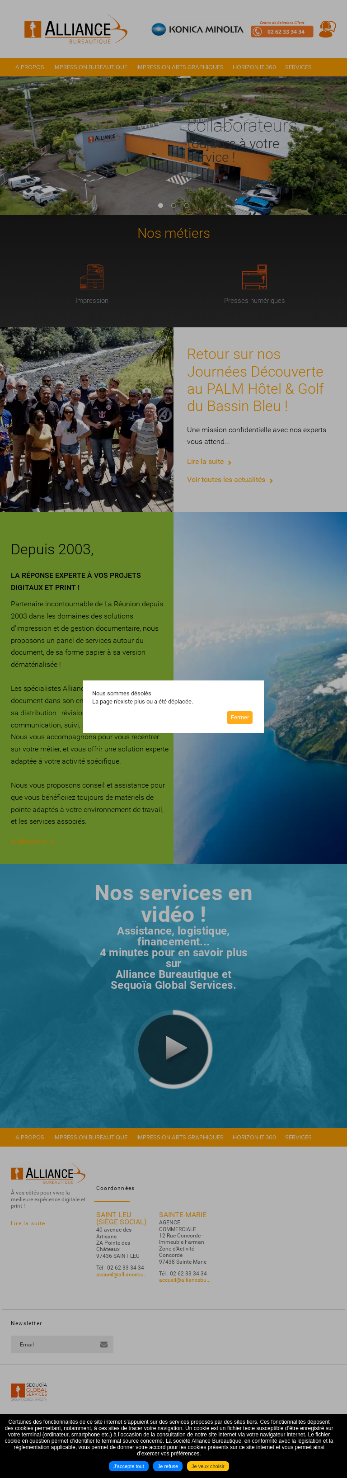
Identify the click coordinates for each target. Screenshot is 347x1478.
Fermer (240, 717)
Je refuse (168, 1466)
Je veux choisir (208, 1466)
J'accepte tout (128, 1466)
